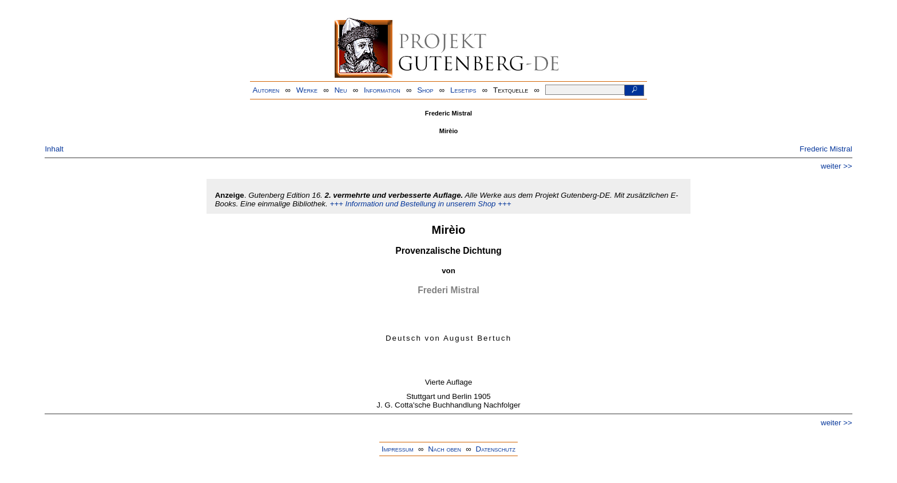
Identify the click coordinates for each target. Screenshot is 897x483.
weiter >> (836, 166)
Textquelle (510, 90)
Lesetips (463, 90)
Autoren (266, 90)
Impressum (398, 449)
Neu (340, 90)
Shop (425, 90)
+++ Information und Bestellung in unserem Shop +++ (420, 203)
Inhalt (54, 149)
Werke (306, 90)
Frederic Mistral (826, 149)
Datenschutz (495, 449)
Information (382, 90)
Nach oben (444, 449)
